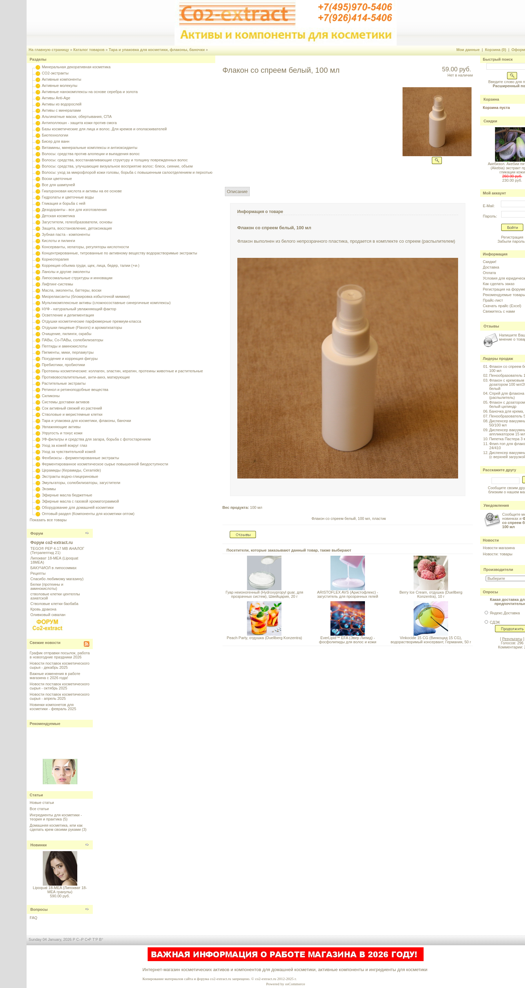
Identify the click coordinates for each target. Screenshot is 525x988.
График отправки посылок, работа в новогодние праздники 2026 (60, 655)
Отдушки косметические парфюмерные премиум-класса (91, 321)
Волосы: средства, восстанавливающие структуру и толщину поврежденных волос (115, 160)
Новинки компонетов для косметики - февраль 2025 (53, 707)
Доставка (491, 267)
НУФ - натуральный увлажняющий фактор (79, 309)
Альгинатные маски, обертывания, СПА (77, 116)
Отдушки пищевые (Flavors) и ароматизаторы (82, 327)
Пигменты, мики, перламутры (67, 352)
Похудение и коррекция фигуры (70, 358)
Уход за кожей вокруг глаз (64, 445)
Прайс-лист (493, 300)
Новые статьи (42, 802)
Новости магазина (499, 548)
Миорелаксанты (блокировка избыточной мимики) (86, 296)
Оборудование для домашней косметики (77, 507)
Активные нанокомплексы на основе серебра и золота (90, 92)
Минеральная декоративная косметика (76, 67)
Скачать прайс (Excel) (502, 306)
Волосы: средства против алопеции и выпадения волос (91, 154)
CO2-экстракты (55, 73)
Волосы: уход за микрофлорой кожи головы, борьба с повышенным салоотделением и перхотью (127, 172)
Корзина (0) (495, 50)
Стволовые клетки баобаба (54, 604)
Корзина (491, 99)
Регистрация (512, 237)
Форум (36, 533)
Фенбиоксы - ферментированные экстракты (80, 458)
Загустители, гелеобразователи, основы (77, 222)
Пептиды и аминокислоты (64, 346)
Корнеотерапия (55, 259)
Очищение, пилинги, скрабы (66, 334)
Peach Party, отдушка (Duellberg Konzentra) (264, 638)
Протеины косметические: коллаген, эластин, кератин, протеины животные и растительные (122, 371)
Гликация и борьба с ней (63, 203)
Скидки (490, 121)
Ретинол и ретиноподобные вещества (75, 389)
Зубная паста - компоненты (66, 234)
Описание (237, 191)
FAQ (33, 918)
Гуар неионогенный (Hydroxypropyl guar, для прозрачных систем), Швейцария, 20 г (264, 594)
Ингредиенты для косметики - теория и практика (56, 817)
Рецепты (38, 573)
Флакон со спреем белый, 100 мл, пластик (348, 518)
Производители (498, 569)
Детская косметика (58, 216)
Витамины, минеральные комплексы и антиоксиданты (89, 147)
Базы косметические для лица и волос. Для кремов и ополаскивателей (104, 129)
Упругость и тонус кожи (62, 433)
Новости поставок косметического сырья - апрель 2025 (59, 696)
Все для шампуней (58, 185)
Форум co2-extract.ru (51, 542)
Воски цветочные (57, 179)
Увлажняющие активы (61, 427)
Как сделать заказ (498, 284)
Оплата (489, 273)
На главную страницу (49, 50)
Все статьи (39, 809)
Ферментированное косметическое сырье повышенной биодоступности (105, 464)
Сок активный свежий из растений (72, 408)
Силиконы (51, 396)
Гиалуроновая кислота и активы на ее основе (82, 191)
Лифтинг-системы (57, 284)
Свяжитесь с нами (499, 311)
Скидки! (489, 262)
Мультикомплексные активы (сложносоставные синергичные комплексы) (106, 303)
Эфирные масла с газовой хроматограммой (80, 501)
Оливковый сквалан (48, 615)
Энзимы (49, 489)
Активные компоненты (61, 79)
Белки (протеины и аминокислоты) (46, 586)
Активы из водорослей (61, 104)
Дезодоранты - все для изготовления (74, 210)
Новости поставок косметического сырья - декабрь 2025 (59, 665)
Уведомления (496, 505)
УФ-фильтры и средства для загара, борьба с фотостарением (96, 439)
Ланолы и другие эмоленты (66, 272)
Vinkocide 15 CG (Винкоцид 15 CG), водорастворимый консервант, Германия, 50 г (431, 640)
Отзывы (491, 326)
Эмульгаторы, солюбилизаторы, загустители (81, 483)
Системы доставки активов (65, 402)
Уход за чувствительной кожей (69, 452)
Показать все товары (48, 520)
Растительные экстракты (64, 383)
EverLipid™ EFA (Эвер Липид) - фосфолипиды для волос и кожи (347, 640)
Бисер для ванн (55, 141)
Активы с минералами (61, 110)
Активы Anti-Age (56, 98)
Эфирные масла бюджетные (67, 495)
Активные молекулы (59, 85)
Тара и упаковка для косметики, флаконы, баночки (157, 50)
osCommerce (295, 984)
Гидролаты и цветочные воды (68, 197)
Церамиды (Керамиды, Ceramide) (71, 470)
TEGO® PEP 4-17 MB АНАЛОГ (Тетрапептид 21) (57, 550)
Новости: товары (498, 554)
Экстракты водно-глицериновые (70, 476)
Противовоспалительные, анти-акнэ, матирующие (86, 377)
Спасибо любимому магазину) (56, 579)
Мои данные (468, 50)
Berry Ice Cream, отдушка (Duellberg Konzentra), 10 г (430, 594)
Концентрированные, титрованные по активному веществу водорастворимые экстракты (119, 253)
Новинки (38, 845)
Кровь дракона (43, 609)
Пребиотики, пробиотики (63, 365)
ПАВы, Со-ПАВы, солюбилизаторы (72, 340)
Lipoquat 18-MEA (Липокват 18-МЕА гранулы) (60, 890)
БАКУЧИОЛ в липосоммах (53, 568)
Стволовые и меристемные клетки (72, 414)
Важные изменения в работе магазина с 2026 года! (55, 676)
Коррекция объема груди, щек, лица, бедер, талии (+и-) (90, 265)
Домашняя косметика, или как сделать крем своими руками (56, 827)
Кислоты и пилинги (58, 241)
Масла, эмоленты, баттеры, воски (71, 290)
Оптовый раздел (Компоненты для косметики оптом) (88, 514)
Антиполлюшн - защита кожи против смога (79, 123)
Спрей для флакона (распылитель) (506, 395)
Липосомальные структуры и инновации (77, 278)
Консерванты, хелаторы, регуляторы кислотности (85, 247)
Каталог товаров (89, 50)
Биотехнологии (55, 135)
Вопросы (39, 909)
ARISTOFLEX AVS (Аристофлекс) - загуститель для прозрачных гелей (347, 594)
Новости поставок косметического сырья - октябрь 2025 (59, 686)
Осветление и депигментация (68, 315)
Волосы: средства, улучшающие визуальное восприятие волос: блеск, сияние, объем (117, 166)
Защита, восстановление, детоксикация (77, 228)
